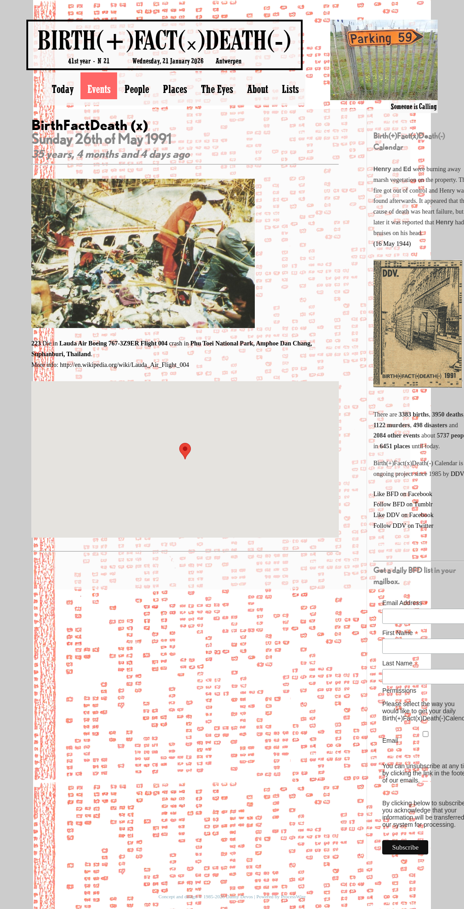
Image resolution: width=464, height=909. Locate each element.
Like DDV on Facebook (403, 515)
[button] (185, 451)
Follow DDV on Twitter (403, 525)
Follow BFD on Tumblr (403, 504)
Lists (290, 89)
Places (175, 89)
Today (62, 89)
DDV (457, 474)
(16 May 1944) (392, 243)
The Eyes (217, 89)
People (136, 89)
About (257, 89)
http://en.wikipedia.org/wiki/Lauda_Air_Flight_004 (124, 365)
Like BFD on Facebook (402, 494)
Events (98, 89)
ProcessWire (293, 896)
